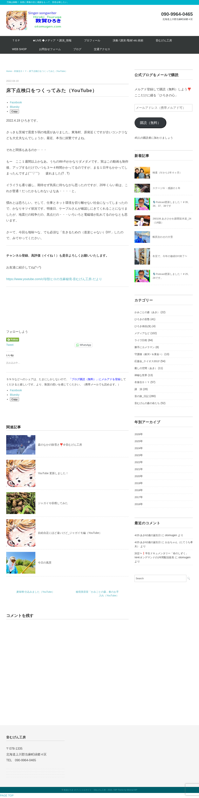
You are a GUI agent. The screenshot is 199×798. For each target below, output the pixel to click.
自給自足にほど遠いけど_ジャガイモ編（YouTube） (70, 532)
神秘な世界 (140, 375)
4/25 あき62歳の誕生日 (147, 535)
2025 (137, 441)
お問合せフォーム (50, 49)
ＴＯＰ (16, 40)
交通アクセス (102, 49)
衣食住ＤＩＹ (142, 382)
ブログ (77, 49)
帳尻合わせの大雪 (163, 236)
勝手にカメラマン (144, 347)
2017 (137, 497)
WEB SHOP (19, 49)
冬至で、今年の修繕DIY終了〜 (170, 256)
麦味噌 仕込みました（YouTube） (35, 592)
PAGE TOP (7, 795)
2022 (137, 462)
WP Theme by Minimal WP (125, 790)
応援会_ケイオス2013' (147, 361)
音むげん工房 (164, 40)
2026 (137, 434)
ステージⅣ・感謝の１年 (166, 188)
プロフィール (92, 40)
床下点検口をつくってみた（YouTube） (48, 71)
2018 (137, 490)
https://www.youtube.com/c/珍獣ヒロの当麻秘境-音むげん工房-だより (54, 279)
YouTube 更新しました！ (53, 473)
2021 (137, 469)
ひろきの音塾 (142, 319)
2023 (137, 455)
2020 (137, 476)
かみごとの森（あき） (147, 312)
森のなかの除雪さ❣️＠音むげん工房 (60, 444)
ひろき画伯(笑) (142, 326)
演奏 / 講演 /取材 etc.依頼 (128, 40)
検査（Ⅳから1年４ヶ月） (167, 172)
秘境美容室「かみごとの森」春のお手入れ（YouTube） (97, 594)
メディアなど (142, 333)
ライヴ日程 (140, 340)
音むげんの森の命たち (147, 403)
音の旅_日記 (141, 396)
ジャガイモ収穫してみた (53, 503)
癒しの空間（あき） (145, 368)
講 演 (138, 389)
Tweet (9, 344)
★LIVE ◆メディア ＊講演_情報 (52, 40)
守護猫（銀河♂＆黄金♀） (149, 354)
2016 (137, 504)
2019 (137, 483)
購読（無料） (150, 123)
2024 (137, 448)
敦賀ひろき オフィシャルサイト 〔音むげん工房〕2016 (88, 790)
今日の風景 (44, 562)
